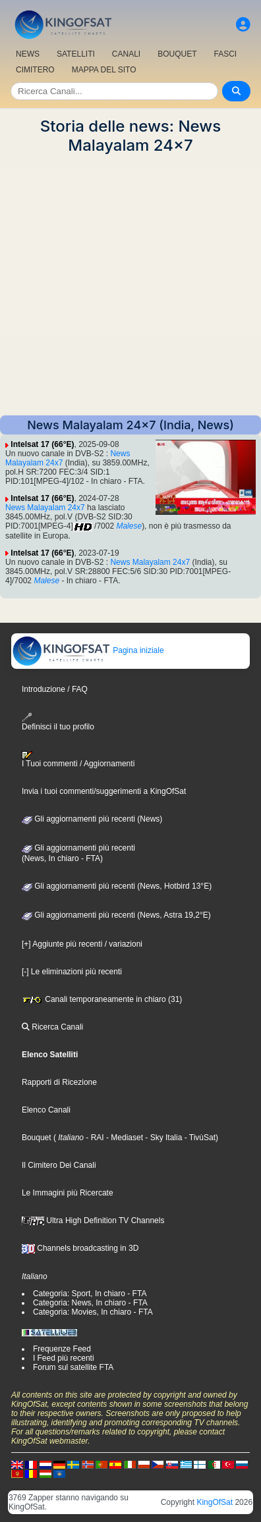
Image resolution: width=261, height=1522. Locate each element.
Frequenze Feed (62, 1348)
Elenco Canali (46, 1110)
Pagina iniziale (88, 650)
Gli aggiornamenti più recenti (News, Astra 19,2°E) (116, 915)
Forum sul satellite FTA (73, 1367)
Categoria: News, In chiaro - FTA (90, 1302)
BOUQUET (177, 54)
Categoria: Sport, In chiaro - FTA (90, 1293)
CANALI (126, 54)
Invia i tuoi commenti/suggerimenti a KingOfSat (104, 791)
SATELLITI (76, 54)
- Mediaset (123, 1137)
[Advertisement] (130, 285)
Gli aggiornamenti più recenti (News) (92, 819)
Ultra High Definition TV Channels (93, 1220)
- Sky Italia (162, 1137)
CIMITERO (35, 69)
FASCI (225, 54)
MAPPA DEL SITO (104, 69)
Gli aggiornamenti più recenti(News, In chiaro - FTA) (78, 853)
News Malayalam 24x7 (45, 507)
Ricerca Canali (52, 1027)
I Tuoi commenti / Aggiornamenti (78, 759)
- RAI (94, 1137)
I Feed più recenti (63, 1358)
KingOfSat (214, 1502)
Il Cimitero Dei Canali (59, 1165)
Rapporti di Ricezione (59, 1082)
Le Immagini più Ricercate (67, 1192)
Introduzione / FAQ (55, 689)
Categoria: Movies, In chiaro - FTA (93, 1312)
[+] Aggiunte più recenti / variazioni (82, 944)
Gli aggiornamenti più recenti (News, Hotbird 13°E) (117, 886)
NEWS (28, 54)
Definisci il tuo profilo (58, 721)
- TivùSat (199, 1137)
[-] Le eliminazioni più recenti (72, 971)
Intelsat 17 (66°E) (42, 444)
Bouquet (36, 1137)
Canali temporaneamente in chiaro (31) (102, 999)
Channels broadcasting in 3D (80, 1248)
